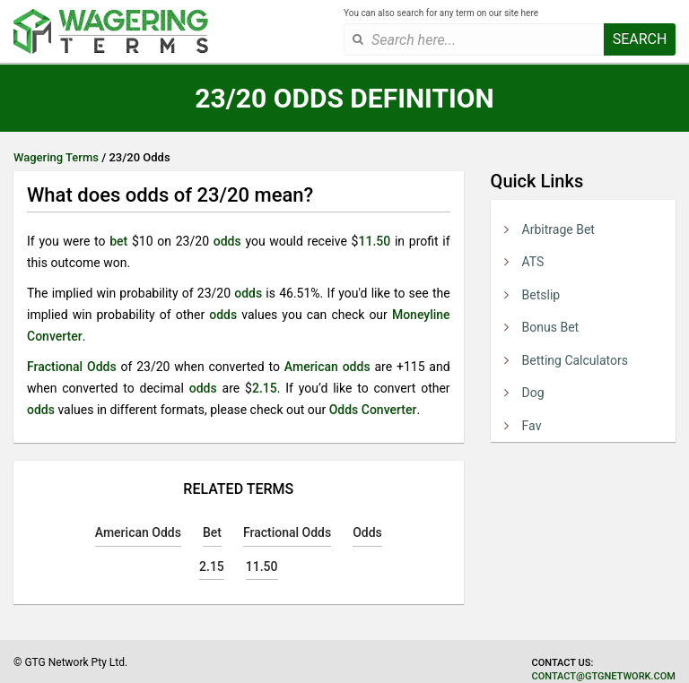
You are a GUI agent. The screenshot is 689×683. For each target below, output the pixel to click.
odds (227, 241)
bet (118, 241)
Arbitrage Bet (558, 229)
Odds (367, 532)
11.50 (374, 241)
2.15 (264, 388)
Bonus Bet (551, 327)
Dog (533, 392)
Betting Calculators (575, 360)
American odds (327, 366)
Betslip (541, 295)
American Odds (138, 532)
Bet (212, 532)
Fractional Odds (72, 366)
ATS (533, 262)
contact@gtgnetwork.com (604, 676)
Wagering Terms (56, 157)
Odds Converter (373, 409)
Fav (532, 426)
